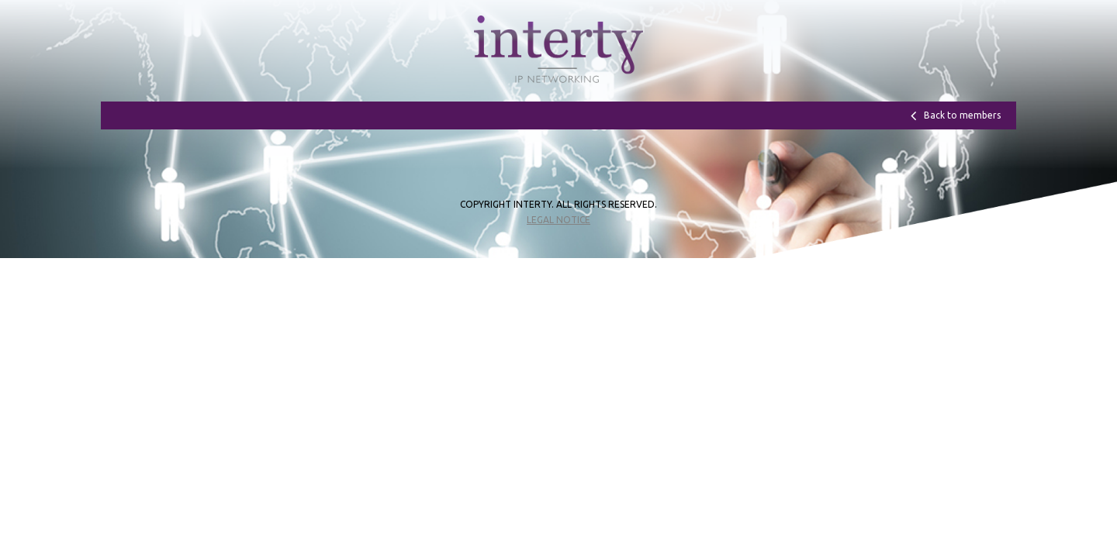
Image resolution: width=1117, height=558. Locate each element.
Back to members (962, 115)
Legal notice (558, 220)
